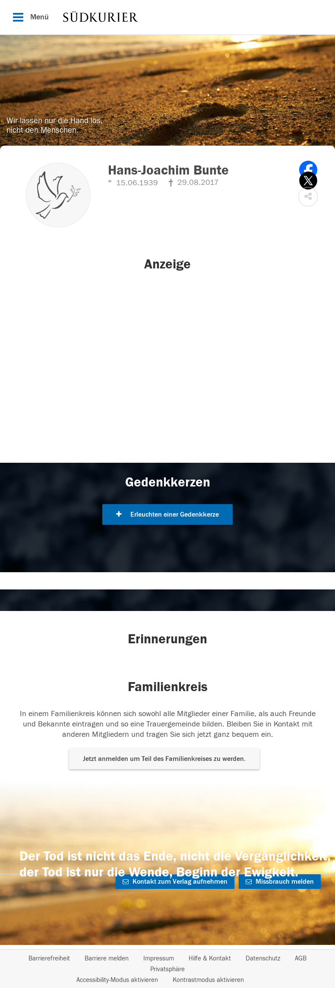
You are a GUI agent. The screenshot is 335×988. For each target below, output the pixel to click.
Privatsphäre (167, 969)
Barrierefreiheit (49, 958)
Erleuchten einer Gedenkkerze (167, 514)
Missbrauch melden (280, 881)
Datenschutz (263, 958)
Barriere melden (107, 958)
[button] (308, 196)
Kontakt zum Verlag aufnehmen (175, 881)
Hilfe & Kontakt (210, 958)
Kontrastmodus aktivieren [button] (208, 980)
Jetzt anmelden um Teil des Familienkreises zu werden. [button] (164, 759)
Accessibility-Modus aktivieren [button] (117, 980)
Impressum (158, 958)
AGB (301, 958)
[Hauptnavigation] (167, 17)
